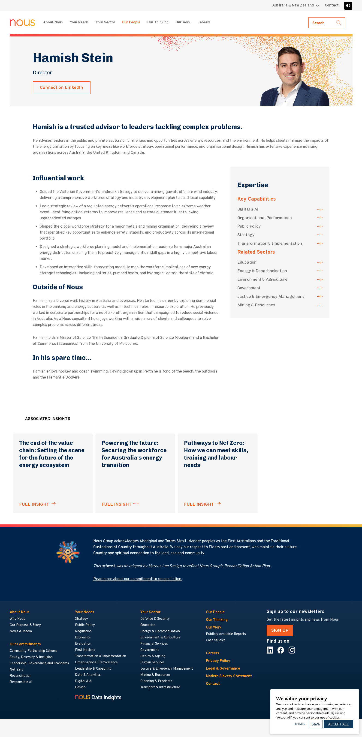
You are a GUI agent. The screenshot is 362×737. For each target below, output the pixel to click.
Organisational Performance (264, 217)
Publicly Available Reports (226, 634)
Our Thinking (158, 22)
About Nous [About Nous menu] (53, 22)
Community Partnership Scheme (33, 651)
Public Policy (249, 226)
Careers (212, 653)
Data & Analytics (88, 675)
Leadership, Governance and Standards (39, 663)
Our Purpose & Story (25, 625)
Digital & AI (248, 209)
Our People (131, 22)
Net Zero (17, 670)
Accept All (338, 724)
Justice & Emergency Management (270, 296)
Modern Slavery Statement (229, 676)
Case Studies (216, 640)
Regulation (83, 631)
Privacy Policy (218, 661)
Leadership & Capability (93, 669)
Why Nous (17, 619)
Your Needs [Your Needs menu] (79, 22)
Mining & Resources (256, 305)
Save (316, 724)
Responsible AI (21, 682)
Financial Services (154, 644)
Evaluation (83, 644)
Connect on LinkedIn (61, 87)
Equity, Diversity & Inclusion (31, 657)
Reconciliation (20, 676)
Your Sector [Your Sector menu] (105, 22)
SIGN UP (280, 630)
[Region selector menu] (295, 5)
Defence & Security (155, 619)
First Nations (85, 650)
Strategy (245, 234)
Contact (332, 5)
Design (80, 687)
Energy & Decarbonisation (262, 270)
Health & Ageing (152, 656)
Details (299, 724)
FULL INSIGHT (34, 504)
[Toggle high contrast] (348, 6)
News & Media (21, 631)
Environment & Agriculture (262, 279)
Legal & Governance (223, 668)
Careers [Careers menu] (204, 22)
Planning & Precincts (156, 681)
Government (248, 288)
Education (246, 262)
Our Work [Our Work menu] (182, 22)
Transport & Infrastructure (160, 687)
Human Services (152, 662)
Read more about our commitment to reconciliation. (137, 579)
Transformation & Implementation (269, 243)
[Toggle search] (326, 22)
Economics (83, 637)
